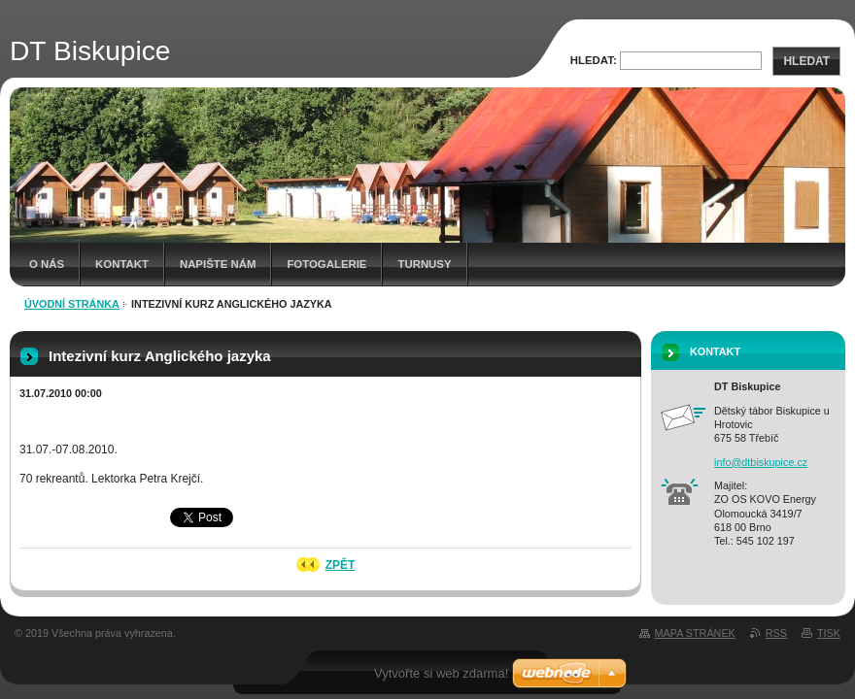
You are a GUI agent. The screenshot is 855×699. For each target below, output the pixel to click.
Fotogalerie (326, 264)
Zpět (340, 565)
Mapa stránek (695, 633)
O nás (46, 264)
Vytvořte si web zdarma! (441, 673)
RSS (776, 633)
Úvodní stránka (72, 304)
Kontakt (122, 264)
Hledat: (593, 60)
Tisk (828, 633)
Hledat (806, 61)
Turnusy (424, 264)
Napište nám (218, 264)
